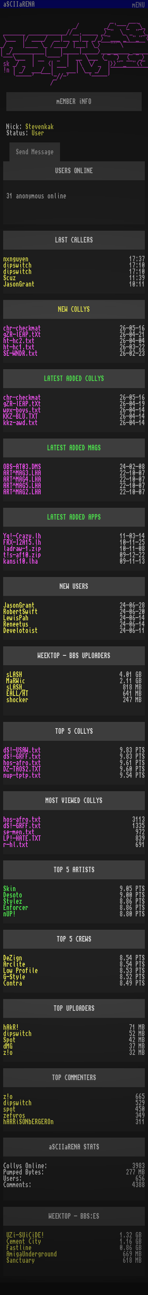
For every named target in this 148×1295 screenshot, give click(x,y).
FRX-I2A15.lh (22, 542)
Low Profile (20, 971)
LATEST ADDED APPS (74, 517)
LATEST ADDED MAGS (74, 448)
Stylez (12, 901)
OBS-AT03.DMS (22, 467)
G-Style (14, 977)
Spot (9, 1040)
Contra (12, 983)
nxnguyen (15, 259)
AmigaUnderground (31, 1254)
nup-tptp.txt (22, 775)
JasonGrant (19, 284)
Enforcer (15, 908)
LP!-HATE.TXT (22, 838)
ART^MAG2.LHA (22, 492)
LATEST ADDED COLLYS (74, 379)
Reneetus (15, 624)
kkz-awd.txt (20, 423)
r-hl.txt (15, 845)
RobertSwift (20, 612)
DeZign (12, 958)
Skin (9, 889)
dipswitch (17, 265)
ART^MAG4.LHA (22, 479)
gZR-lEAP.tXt (22, 334)
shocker (17, 700)
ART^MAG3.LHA (22, 473)
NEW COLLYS (74, 309)
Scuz (9, 278)
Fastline (19, 1248)
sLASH (14, 675)
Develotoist (20, 630)
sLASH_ (15, 687)
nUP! (9, 914)
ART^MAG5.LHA (22, 486)
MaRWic (15, 681)
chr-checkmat (22, 328)
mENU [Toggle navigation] (138, 5)
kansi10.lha (20, 561)
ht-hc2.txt (19, 341)
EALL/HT (17, 693)
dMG (8, 1046)
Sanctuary (20, 1260)
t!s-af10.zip (22, 555)
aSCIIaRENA (19, 4)
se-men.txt (19, 832)
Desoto (12, 895)
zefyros (14, 1115)
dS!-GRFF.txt (22, 756)
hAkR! (11, 1027)
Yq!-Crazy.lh (22, 536)
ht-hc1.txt (19, 347)
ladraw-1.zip (22, 549)
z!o (8, 1052)
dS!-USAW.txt (22, 750)
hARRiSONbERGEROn (28, 1122)
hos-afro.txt (22, 763)
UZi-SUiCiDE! (25, 1235)
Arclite (14, 964)
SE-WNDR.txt (20, 353)
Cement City (23, 1241)
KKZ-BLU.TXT (20, 416)
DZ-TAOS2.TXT (22, 769)
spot (9, 1109)
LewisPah (15, 618)
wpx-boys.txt (22, 410)
